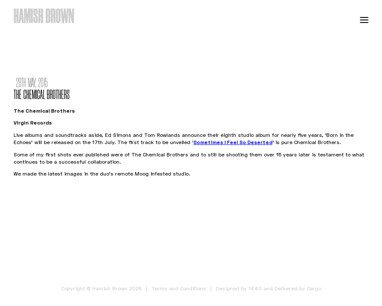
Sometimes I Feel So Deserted (232, 142)
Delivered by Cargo (297, 288)
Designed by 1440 (239, 288)
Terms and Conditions (178, 288)
